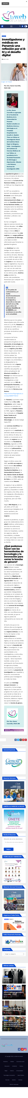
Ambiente (14, 1066)
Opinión (4, 36)
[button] (20, 26)
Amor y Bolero (7, 978)
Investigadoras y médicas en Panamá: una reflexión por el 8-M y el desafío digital (14, 47)
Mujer (6, 1070)
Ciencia (12, 1070)
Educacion (7, 1066)
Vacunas (7, 1079)
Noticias (6, 1006)
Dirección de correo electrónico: (14, 841)
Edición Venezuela (14, 1084)
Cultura (6, 976)
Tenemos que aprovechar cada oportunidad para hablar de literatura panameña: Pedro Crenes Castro (13, 1024)
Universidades (19, 1070)
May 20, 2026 (8, 981)
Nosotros (5, 1061)
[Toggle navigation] (11, 26)
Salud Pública (21, 1075)
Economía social (20, 1061)
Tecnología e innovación (9, 1075)
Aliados (12, 1061)
